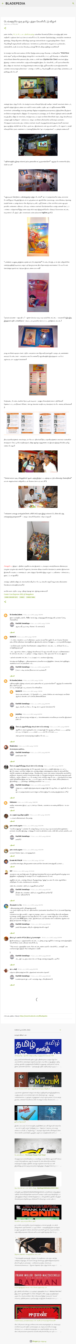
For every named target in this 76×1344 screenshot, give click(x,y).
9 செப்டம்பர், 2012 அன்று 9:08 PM (59, 726)
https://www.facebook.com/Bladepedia (33, 1016)
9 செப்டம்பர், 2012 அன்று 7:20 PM (26, 637)
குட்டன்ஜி (13, 969)
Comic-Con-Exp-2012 (11, 597)
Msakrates (14, 746)
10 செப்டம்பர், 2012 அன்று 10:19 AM (23, 871)
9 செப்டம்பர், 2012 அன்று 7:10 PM (40, 623)
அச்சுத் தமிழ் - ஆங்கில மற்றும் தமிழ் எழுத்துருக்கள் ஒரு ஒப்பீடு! (34, 1055)
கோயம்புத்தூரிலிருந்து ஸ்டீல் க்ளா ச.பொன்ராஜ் (32, 726)
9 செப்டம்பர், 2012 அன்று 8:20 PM (32, 714)
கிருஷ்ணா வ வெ (16, 905)
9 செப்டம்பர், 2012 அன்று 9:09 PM (40, 785)
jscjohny (19, 714)
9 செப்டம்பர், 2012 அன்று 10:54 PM (33, 849)
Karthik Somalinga (23, 623)
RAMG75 (13, 637)
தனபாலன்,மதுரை (16, 825)
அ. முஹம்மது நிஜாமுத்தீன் (19, 815)
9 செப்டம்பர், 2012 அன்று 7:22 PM (33, 680)
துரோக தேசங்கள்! (20, 1122)
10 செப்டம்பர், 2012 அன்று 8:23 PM (28, 969)
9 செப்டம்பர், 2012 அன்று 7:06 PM (33, 614)
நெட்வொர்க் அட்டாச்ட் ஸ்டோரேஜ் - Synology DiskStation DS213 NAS (36, 1188)
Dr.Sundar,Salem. (16, 614)
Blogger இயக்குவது (38, 1341)
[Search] (28, 3)
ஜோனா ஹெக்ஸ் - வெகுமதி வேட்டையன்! (28, 1254)
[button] (5, 28)
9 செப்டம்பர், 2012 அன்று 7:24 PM (28, 746)
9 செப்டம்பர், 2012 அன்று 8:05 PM (40, 667)
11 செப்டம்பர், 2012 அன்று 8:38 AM (40, 836)
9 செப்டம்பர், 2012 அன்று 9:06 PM (53, 766)
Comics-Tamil (30, 597)
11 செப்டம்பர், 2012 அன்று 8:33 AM (40, 976)
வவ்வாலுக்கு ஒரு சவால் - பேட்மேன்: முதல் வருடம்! (31, 1287)
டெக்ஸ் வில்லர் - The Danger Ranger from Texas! (30, 1155)
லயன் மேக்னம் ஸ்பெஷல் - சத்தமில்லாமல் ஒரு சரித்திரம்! (32, 1089)
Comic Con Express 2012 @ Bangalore (19, 594)
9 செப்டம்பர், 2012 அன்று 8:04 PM (40, 703)
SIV (11, 871)
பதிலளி (12, 632)
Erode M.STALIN (16, 860)
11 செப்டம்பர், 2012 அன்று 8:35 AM (40, 889)
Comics (22, 597)
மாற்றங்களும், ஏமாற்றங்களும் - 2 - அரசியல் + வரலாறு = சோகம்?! (35, 1320)
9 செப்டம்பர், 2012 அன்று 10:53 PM (33, 825)
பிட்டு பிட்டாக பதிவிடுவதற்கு (23, 34)
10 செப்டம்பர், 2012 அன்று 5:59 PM (52, 937)
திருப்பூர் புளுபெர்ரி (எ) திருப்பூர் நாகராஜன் (25, 937)
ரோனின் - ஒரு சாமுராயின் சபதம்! (25, 1221)
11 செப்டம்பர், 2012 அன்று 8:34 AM (40, 924)
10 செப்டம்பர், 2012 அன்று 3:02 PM (33, 905)
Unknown (13, 802)
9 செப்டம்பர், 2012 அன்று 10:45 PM (40, 815)
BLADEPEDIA (15, 3)
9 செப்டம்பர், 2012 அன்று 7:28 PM (32, 691)
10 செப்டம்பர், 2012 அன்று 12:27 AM (33, 860)
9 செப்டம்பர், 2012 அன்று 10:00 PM (27, 802)
